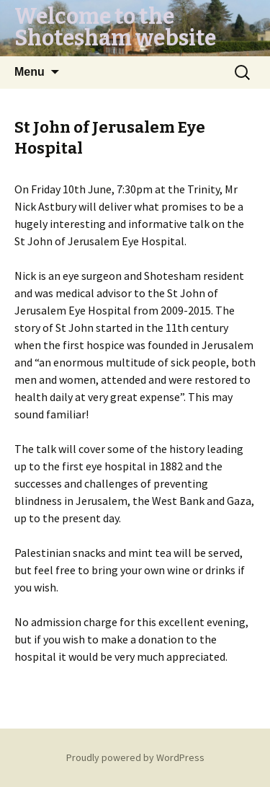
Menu (29, 72)
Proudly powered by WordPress (135, 757)
